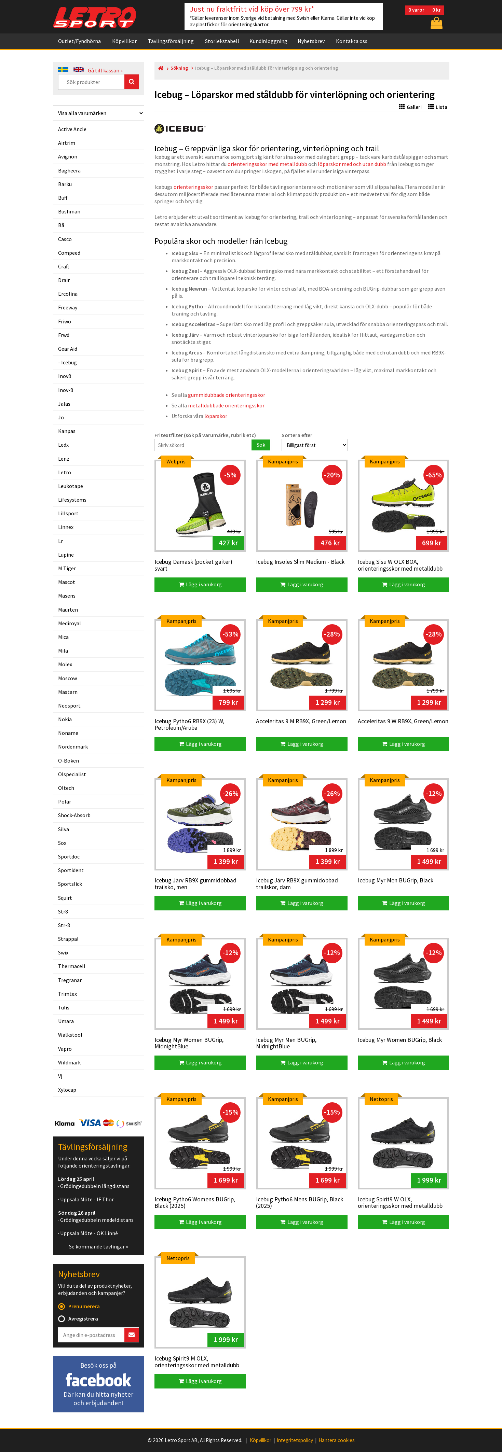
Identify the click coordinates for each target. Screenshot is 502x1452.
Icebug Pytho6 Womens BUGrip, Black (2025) (194, 1203)
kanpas (67, 431)
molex (65, 664)
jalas (64, 403)
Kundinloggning (268, 41)
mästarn (68, 691)
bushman (69, 211)
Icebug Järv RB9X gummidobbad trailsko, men (195, 884)
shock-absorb (74, 815)
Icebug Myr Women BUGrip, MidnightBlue (188, 1043)
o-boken (68, 760)
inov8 (64, 376)
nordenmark (73, 746)
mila (63, 650)
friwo (64, 321)
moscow (67, 678)
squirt (65, 897)
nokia (65, 719)
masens (67, 595)
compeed (69, 252)
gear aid (67, 348)
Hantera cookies (336, 1440)
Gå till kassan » (105, 70)
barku (65, 184)
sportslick (70, 883)
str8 (63, 911)
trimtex (67, 993)
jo (61, 417)
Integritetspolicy (295, 1440)
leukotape (70, 486)
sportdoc (69, 856)
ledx (63, 444)
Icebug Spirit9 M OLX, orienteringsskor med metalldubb (196, 1362)
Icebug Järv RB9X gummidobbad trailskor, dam (297, 884)
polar (64, 801)
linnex (65, 526)
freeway (67, 307)
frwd (63, 335)
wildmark (69, 1062)
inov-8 (65, 390)
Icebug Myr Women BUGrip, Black (400, 1040)
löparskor (215, 416)
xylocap (67, 1089)
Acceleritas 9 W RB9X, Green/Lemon (403, 721)
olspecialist (72, 774)
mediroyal (69, 623)
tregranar (70, 980)
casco (65, 239)
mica (63, 636)
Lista (437, 107)
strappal (68, 938)
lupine (66, 554)
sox (62, 842)
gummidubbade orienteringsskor (226, 394)
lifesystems (72, 499)
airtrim (66, 142)
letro (64, 472)
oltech (66, 787)
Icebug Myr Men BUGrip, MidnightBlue (286, 1043)
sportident (71, 870)
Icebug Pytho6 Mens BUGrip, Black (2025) (299, 1203)
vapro (65, 1048)
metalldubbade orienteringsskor (226, 405)
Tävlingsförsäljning (171, 41)
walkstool (70, 1034)
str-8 (64, 925)
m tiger (67, 568)
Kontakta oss (351, 41)
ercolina (68, 293)
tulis (63, 1007)
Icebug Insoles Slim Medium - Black (300, 562)
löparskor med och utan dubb (352, 163)
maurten (68, 609)
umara (66, 1021)
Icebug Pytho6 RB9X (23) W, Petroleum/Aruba (189, 724)
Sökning (179, 68)
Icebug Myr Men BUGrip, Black (395, 880)
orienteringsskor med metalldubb (267, 163)
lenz (63, 458)
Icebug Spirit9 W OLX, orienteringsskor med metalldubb (400, 1203)
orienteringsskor (193, 186)
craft (63, 266)
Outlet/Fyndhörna (79, 41)
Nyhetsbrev (311, 41)
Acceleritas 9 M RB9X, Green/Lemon (301, 721)
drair (64, 280)
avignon (67, 156)
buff (62, 197)
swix (63, 952)
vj (60, 1076)
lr (60, 540)
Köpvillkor (124, 41)
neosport (69, 705)
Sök (261, 444)
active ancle (72, 129)
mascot (66, 581)
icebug (69, 362)
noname (68, 732)
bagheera (69, 170)
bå (61, 225)
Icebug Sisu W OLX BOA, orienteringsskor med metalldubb (400, 565)
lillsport (68, 513)
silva (63, 829)
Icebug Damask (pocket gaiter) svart (193, 565)
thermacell (71, 966)
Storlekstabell (222, 41)
